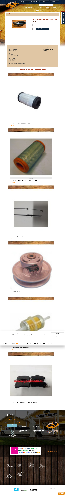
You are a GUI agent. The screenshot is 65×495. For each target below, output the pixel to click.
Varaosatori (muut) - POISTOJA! (9, 479)
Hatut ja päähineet (31, 463)
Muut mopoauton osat (21, 472)
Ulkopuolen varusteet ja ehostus (10, 473)
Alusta (8, 460)
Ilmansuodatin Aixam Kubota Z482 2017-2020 (21, 123)
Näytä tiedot (48, 493)
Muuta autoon (9, 475)
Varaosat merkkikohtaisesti (20, 474)
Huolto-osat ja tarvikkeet (10, 463)
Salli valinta (57, 485)
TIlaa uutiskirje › (12, 425)
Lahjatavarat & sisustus (39, 10)
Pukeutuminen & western (51, 7)
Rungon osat (20, 467)
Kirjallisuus (8, 464)
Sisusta (8, 467)
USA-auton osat (28, 7)
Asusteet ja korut (31, 465)
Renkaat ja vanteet (10, 466)
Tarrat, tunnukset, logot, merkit (10, 470)
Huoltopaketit (20, 463)
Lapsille (30, 467)
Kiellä (57, 488)
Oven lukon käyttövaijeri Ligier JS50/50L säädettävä (22, 236)
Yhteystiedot (43, 1)
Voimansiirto (9, 474)
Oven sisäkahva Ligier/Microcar (46, 13)
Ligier (34, 13)
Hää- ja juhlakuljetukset (34, 1)
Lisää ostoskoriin (42, 28)
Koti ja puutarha (42, 460)
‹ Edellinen (9, 13)
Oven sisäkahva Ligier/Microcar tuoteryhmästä (48, 50)
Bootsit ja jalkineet (31, 464)
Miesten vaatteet (31, 460)
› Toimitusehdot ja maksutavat (51, 451)
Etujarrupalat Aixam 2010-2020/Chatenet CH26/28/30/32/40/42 (24, 402)
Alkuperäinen (38, 13)
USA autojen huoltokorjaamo (23, 2)
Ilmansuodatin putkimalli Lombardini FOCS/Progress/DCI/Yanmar (24, 180)
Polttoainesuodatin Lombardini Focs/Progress (20, 347)
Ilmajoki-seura (42, 468)
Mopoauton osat (38, 7)
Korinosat (21, 13)
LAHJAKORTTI (20, 476)
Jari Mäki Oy (53, 1)
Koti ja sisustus (31, 468)
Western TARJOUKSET (32, 471)
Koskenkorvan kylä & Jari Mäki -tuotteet (43, 467)
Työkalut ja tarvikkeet (43, 463)
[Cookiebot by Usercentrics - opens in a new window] (6, 493)
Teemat (41, 464)
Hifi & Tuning (20, 464)
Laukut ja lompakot (31, 466)
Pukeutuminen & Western (32, 458)
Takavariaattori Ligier (16, 291)
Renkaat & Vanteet (20, 466)
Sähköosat (8, 468)
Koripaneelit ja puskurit (28, 13)
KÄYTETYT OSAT (20, 475)
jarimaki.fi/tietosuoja (19, 489)
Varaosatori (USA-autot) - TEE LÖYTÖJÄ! (10, 477)
